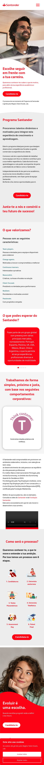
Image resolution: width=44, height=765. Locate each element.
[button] (18, 367)
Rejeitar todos (22, 760)
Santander (22, 497)
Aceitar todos (22, 754)
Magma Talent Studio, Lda (19, 104)
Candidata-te (12, 93)
